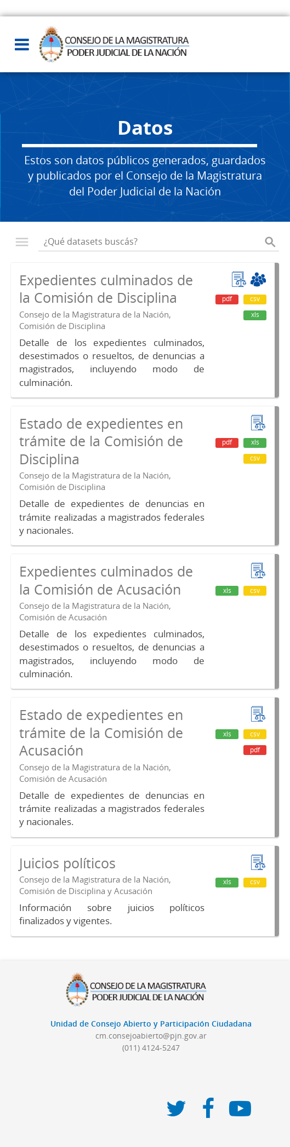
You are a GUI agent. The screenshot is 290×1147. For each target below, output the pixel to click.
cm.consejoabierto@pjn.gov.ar (151, 1035)
